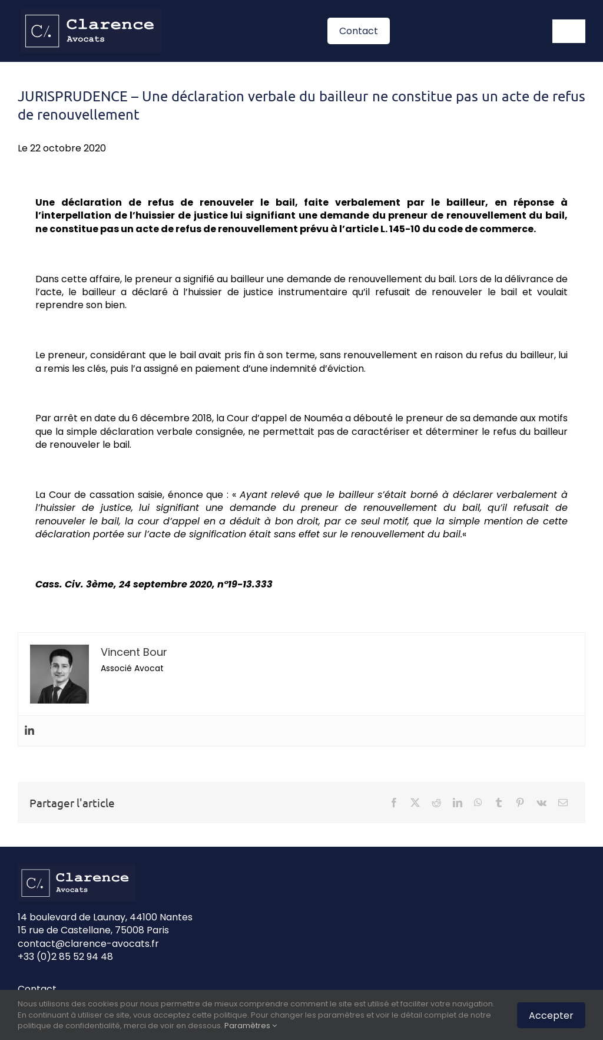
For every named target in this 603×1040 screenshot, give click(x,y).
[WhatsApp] (478, 802)
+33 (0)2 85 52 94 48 (65, 956)
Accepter (551, 1015)
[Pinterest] (520, 802)
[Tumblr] (498, 802)
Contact (37, 989)
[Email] (563, 802)
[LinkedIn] (457, 802)
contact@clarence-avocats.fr (88, 943)
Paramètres (250, 1025)
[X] (415, 802)
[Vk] (541, 802)
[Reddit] (436, 802)
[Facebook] (394, 802)
